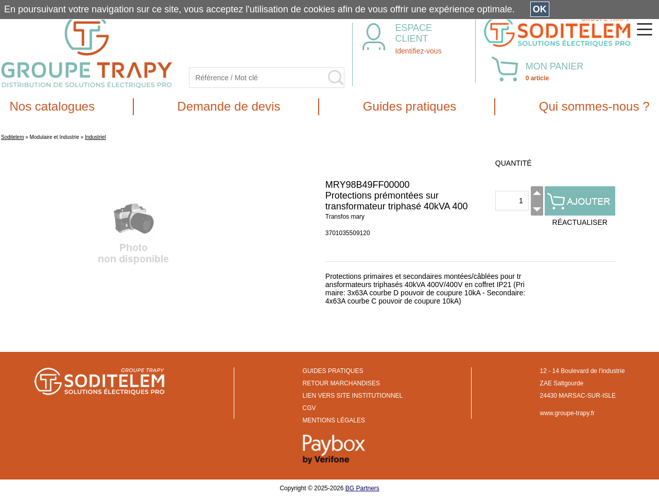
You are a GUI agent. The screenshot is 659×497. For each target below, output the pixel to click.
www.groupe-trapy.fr (567, 413)
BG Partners (362, 488)
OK (540, 9)
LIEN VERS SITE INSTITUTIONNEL (353, 395)
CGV (309, 408)
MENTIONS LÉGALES (334, 420)
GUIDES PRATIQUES (333, 371)
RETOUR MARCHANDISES (341, 383)
